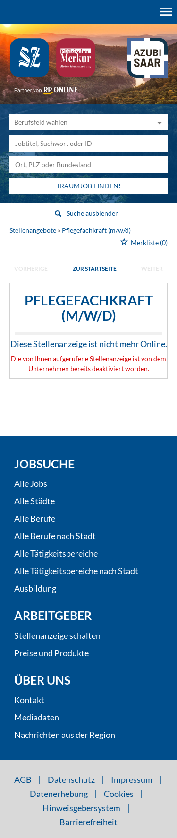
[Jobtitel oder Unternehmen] (88, 143)
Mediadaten (36, 717)
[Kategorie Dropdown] (158, 122)
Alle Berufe (34, 518)
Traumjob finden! (88, 186)
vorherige (31, 268)
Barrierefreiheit (88, 822)
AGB (23, 779)
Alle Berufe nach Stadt (55, 536)
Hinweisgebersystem (81, 808)
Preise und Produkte (51, 653)
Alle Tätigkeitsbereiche (56, 553)
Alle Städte (34, 501)
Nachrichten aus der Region (64, 734)
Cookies (119, 793)
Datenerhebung (59, 793)
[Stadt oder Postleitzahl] (88, 164)
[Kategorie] (79, 122)
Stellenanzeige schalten (57, 635)
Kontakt (29, 699)
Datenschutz (71, 779)
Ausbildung (35, 588)
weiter (152, 268)
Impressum (131, 779)
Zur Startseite (95, 268)
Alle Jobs (30, 483)
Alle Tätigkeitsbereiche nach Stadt (76, 571)
